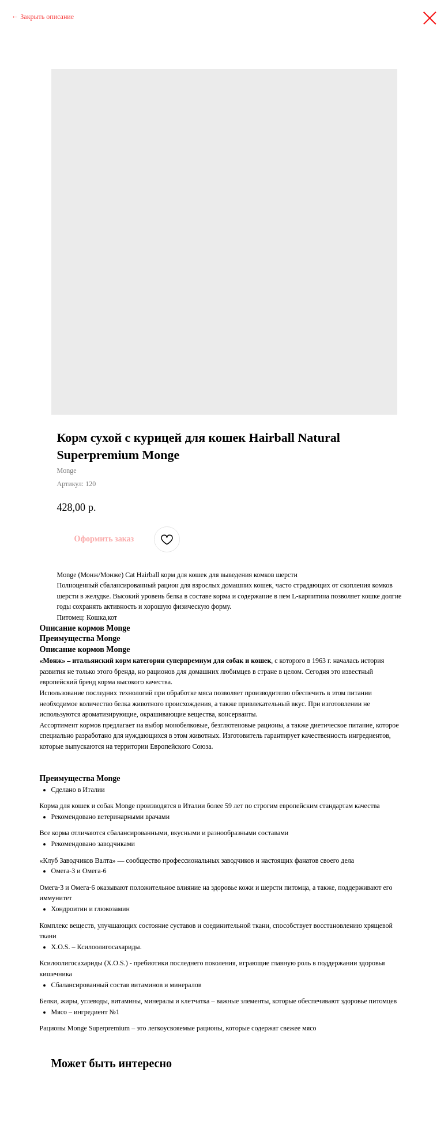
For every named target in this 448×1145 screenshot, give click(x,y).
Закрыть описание (47, 17)
